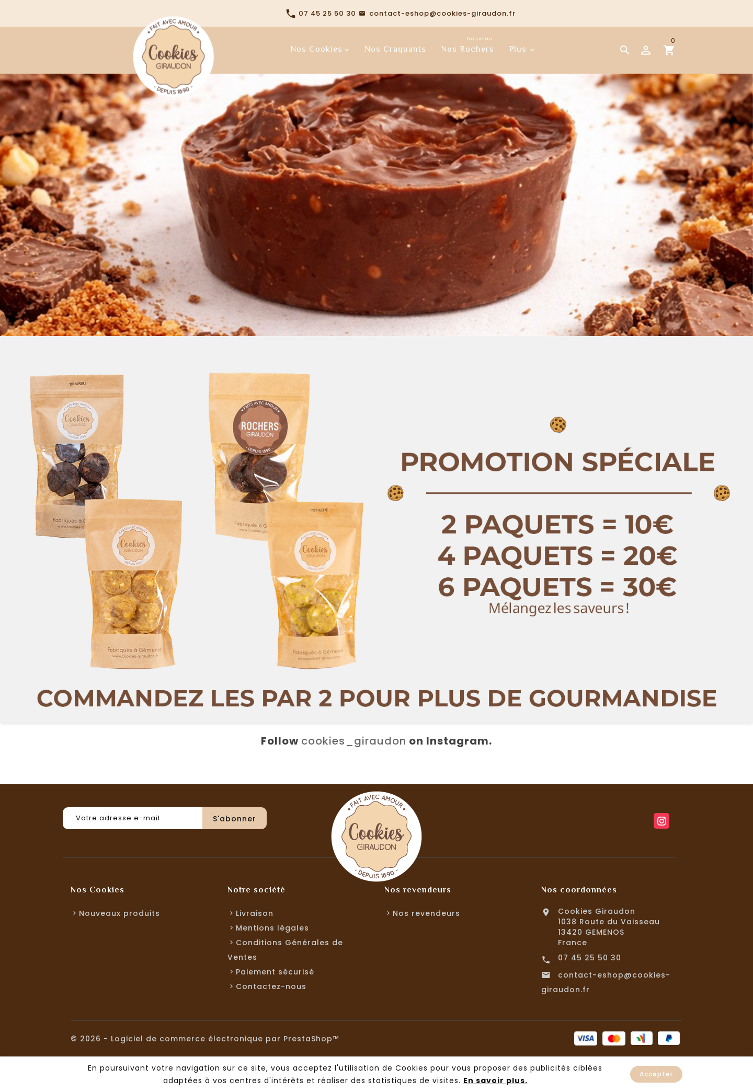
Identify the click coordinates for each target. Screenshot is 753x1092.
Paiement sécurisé (275, 972)
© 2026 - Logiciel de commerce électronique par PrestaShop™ (205, 1038)
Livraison (254, 913)
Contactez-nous (271, 986)
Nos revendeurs (426, 913)
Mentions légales (272, 928)
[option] (376, 168)
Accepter (656, 1074)
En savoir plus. (495, 1080)
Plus (518, 49)
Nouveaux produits (119, 913)
